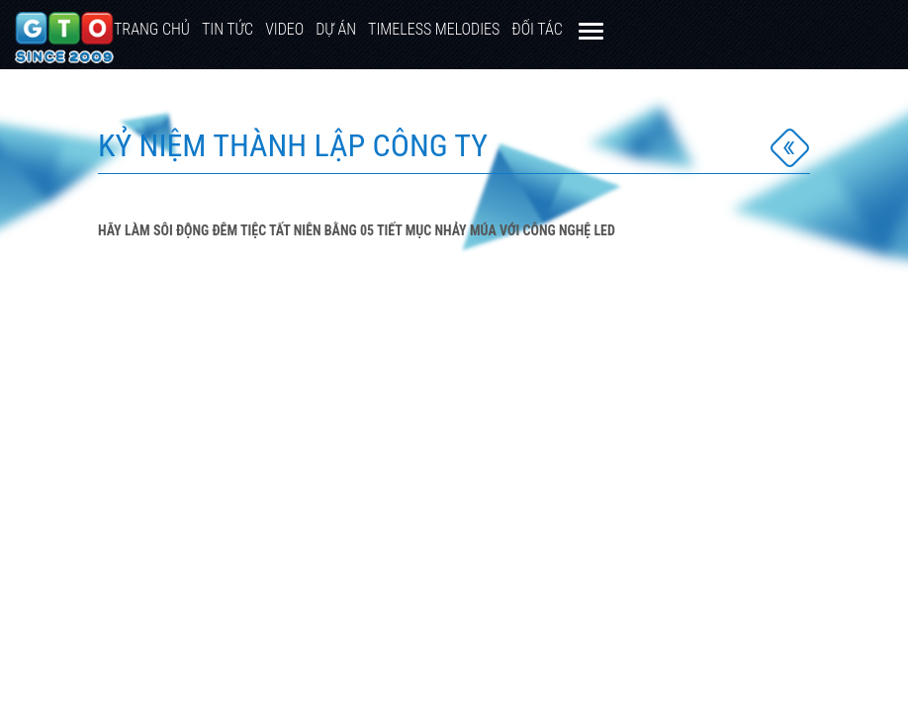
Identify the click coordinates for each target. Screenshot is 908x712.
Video (284, 29)
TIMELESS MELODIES (433, 29)
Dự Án (336, 29)
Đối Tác (536, 29)
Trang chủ (152, 29)
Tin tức (227, 29)
